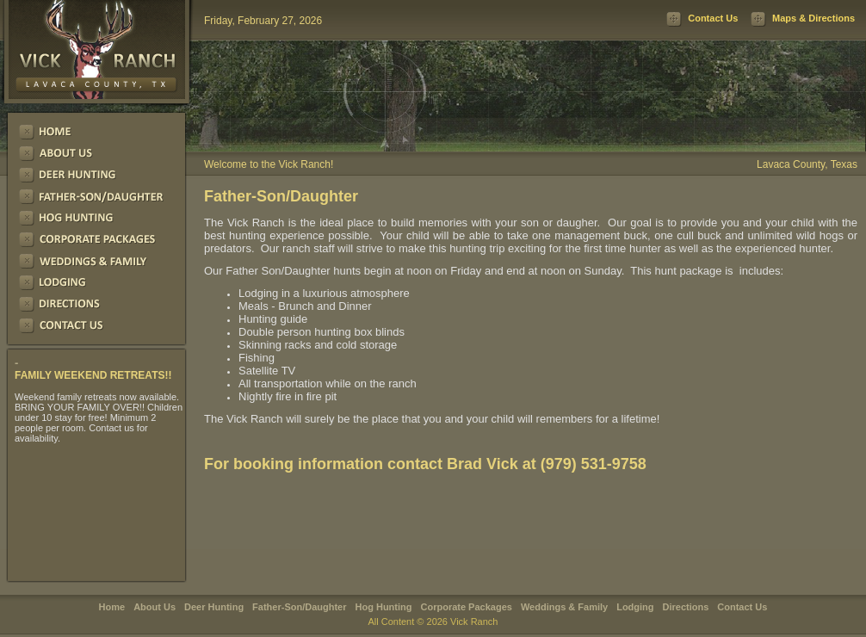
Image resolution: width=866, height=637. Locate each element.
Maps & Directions (813, 18)
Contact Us (713, 18)
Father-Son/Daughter (299, 607)
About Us (154, 607)
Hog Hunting (384, 607)
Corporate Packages (466, 607)
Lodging (634, 607)
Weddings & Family (564, 607)
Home (112, 607)
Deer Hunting (214, 607)
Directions (686, 607)
